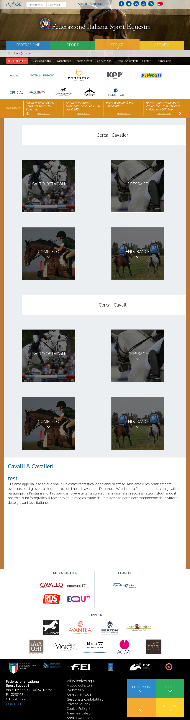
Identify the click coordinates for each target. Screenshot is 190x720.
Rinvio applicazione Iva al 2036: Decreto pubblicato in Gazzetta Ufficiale (163, 106)
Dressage (137, 183)
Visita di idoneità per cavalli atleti (119, 104)
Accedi (82, 4)
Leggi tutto (43, 113)
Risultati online (17, 61)
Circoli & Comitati (127, 61)
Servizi (117, 44)
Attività (161, 44)
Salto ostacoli (48, 183)
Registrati (96, 4)
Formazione (163, 61)
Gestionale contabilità (84, 699)
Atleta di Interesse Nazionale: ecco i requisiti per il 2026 (83, 106)
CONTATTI (14, 703)
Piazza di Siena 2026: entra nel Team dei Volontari (40, 106)
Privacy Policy (77, 704)
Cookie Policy (77, 708)
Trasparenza (63, 61)
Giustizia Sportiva (41, 61)
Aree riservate (77, 713)
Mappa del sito (78, 685)
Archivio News (78, 694)
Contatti (147, 61)
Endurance (138, 251)
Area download (78, 717)
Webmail (74, 690)
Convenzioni (104, 61)
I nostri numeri (84, 61)
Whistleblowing (79, 680)
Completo (48, 251)
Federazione (28, 44)
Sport (73, 44)
